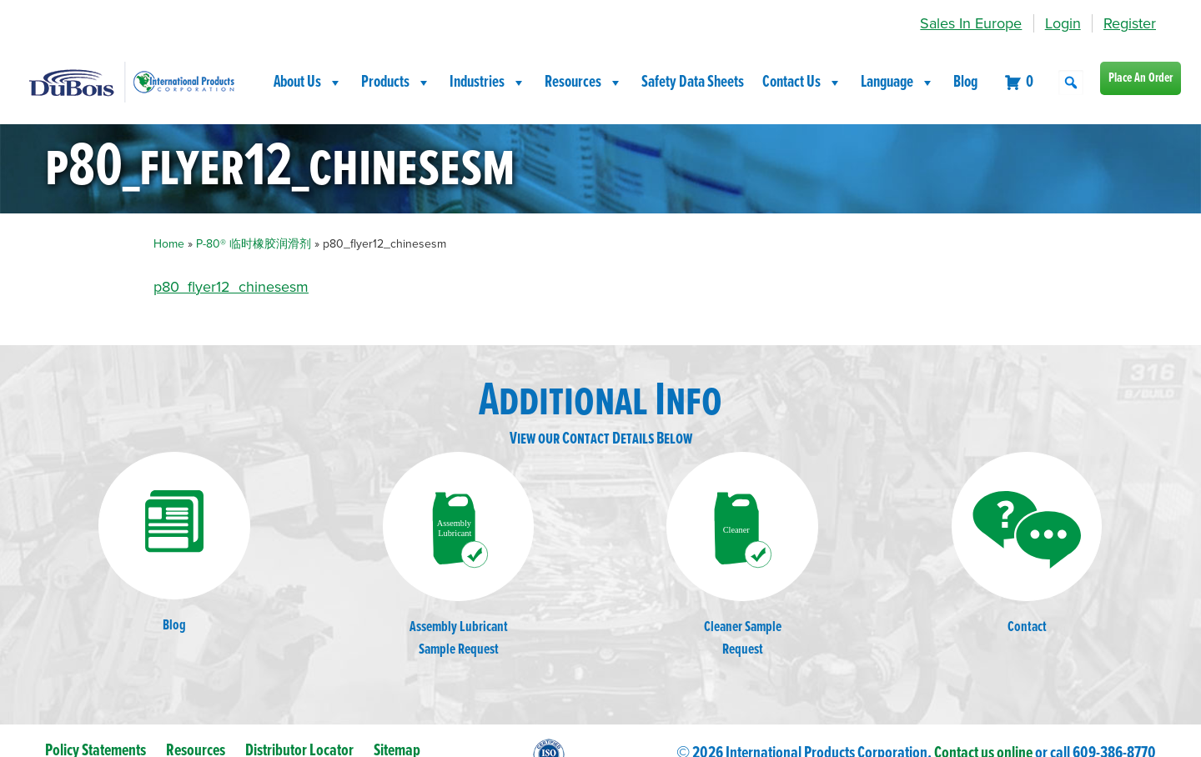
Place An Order (1140, 78)
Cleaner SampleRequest (742, 555)
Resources (584, 82)
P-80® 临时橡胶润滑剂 (253, 244)
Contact (1027, 544)
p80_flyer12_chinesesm (231, 287)
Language (898, 82)
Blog (965, 82)
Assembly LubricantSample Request (459, 555)
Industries (488, 82)
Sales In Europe (971, 23)
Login (1063, 23)
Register (1129, 23)
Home (168, 244)
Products (396, 82)
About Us (308, 82)
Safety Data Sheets (692, 82)
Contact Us (802, 82)
